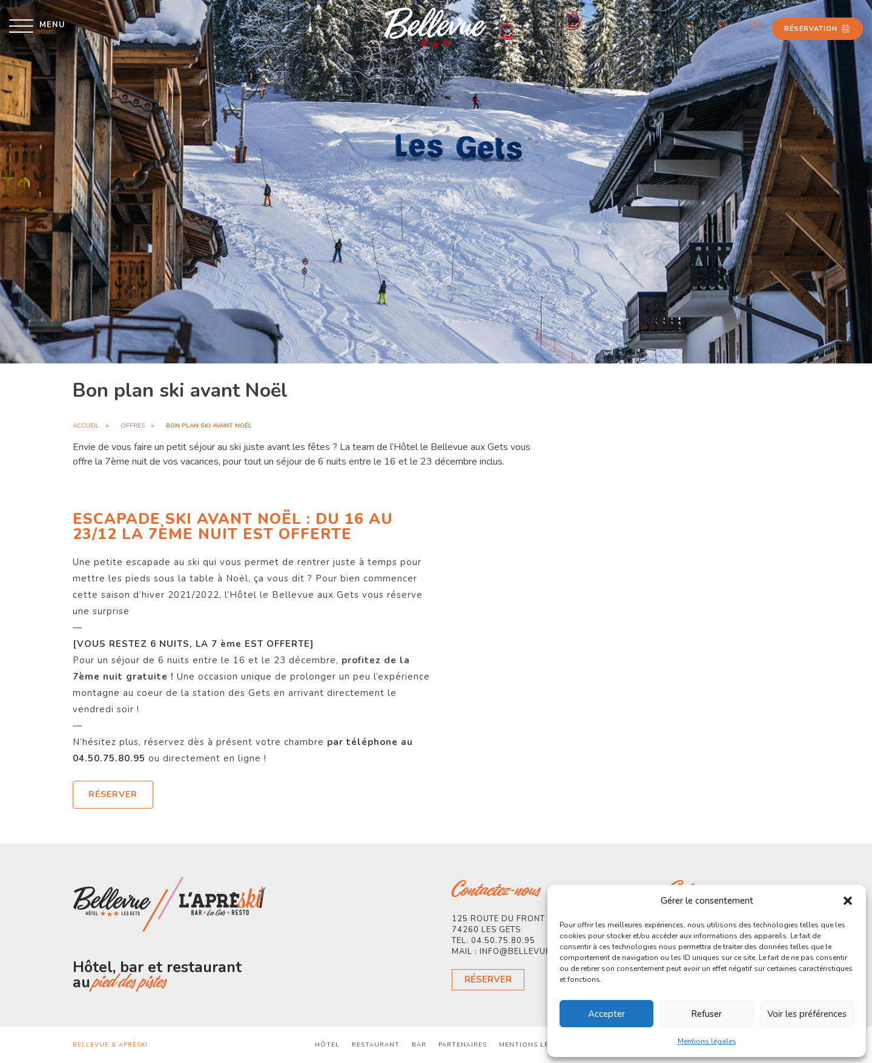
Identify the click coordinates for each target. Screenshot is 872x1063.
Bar (419, 1045)
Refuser (706, 1014)
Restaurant (376, 1045)
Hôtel (327, 1045)
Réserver (488, 979)
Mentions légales (707, 1041)
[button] (848, 901)
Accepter (606, 1014)
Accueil (86, 426)
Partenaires (462, 1045)
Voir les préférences (807, 1014)
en (692, 27)
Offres (133, 426)
